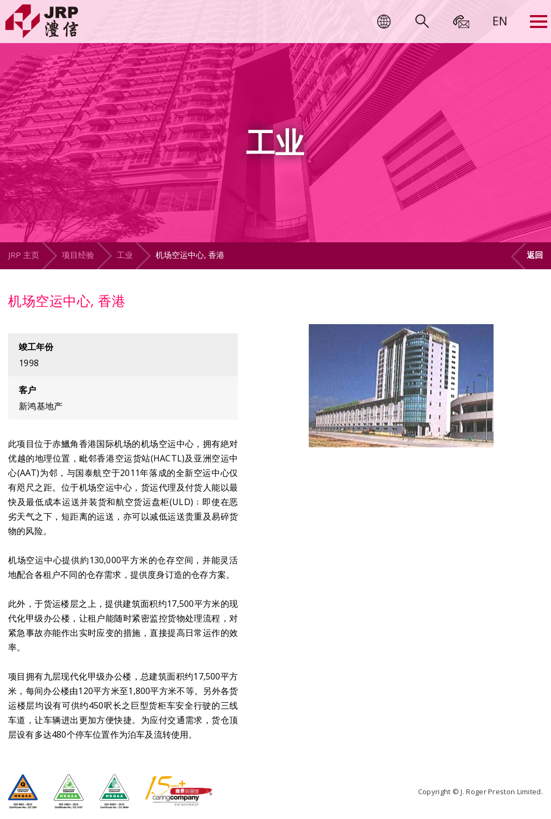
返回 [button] (535, 254)
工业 (125, 254)
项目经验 (78, 254)
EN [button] (499, 20)
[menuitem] (499, 20)
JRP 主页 (23, 254)
